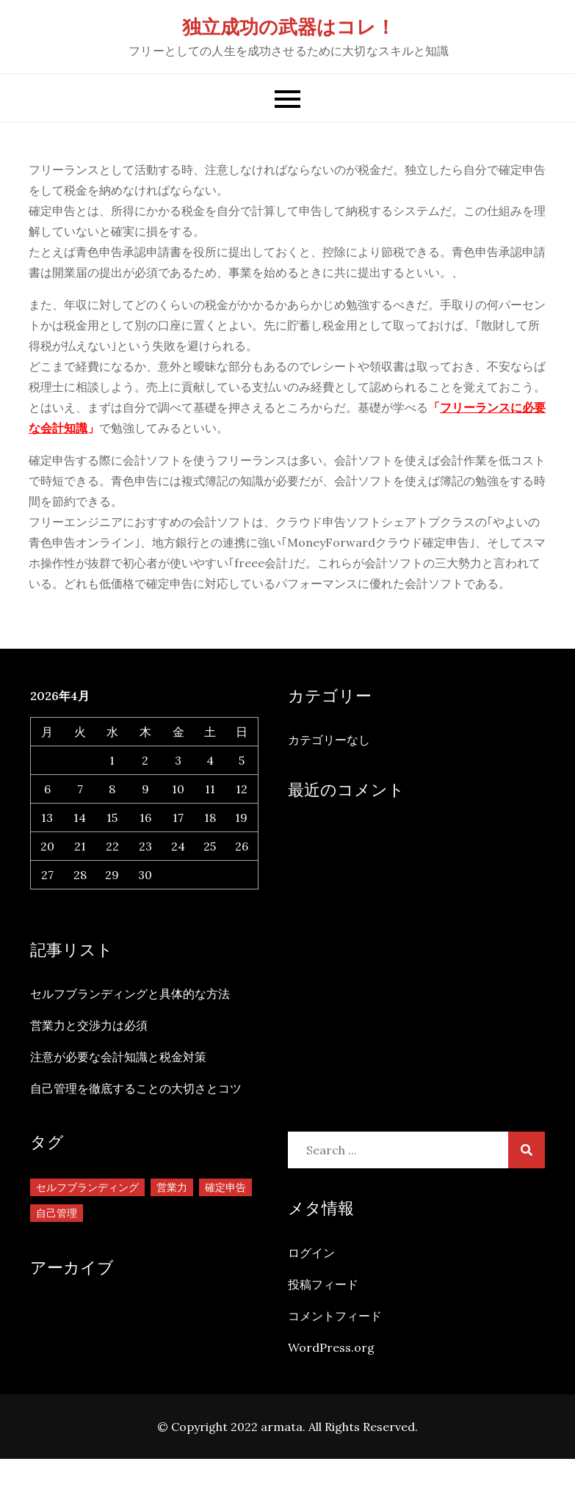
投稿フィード (323, 1284)
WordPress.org (331, 1347)
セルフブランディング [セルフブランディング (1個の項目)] (87, 1187)
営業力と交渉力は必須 (89, 1025)
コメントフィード (335, 1315)
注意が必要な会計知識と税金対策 (118, 1056)
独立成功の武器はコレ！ (288, 27)
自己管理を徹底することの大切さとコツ (136, 1088)
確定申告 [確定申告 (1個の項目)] (225, 1187)
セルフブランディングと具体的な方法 (130, 993)
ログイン (311, 1252)
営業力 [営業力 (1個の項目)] (171, 1187)
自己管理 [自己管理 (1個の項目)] (56, 1213)
